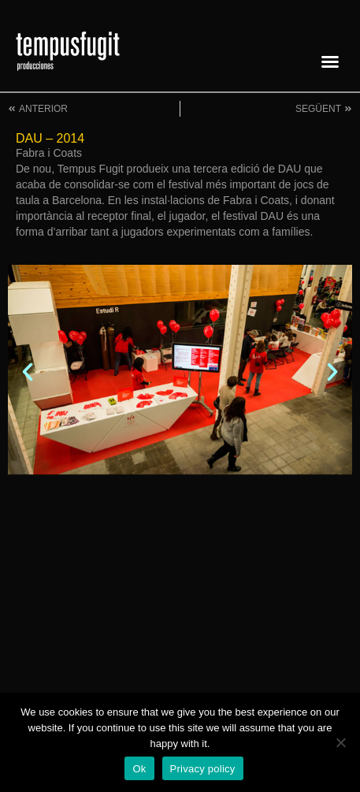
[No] (340, 742)
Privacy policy (203, 769)
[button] (330, 61)
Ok (139, 769)
